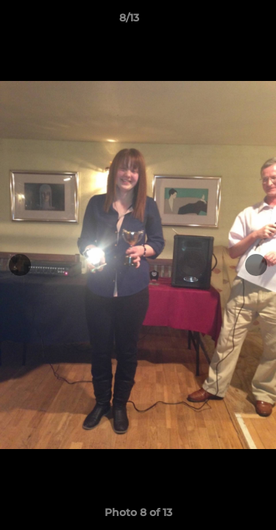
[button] (223, 21)
